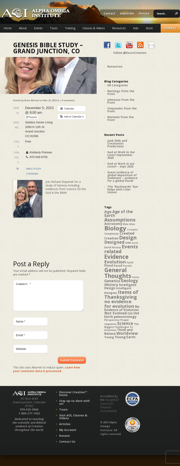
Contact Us (67, 446)
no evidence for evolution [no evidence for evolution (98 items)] (119, 303)
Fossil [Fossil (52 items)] (118, 265)
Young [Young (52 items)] (109, 337)
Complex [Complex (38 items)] (132, 229)
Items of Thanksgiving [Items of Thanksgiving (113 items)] (121, 294)
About (23, 28)
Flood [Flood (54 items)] (108, 265)
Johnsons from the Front (120, 101)
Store (149, 28)
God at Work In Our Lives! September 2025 (121, 155)
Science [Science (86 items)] (125, 323)
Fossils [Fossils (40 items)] (127, 265)
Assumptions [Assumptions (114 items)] (120, 219)
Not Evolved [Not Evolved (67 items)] (115, 313)
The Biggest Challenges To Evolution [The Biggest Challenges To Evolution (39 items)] (121, 327)
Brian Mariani (31, 100)
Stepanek (32, 174)
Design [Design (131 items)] (128, 237)
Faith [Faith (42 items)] (130, 262)
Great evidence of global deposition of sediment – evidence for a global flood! (122, 176)
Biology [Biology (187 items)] (115, 228)
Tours (54, 28)
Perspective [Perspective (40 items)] (112, 320)
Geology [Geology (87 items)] (129, 280)
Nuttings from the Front (120, 92)
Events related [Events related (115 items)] (121, 249)
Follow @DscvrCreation (129, 52)
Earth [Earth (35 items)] (135, 242)
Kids (136, 28)
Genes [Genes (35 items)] (135, 277)
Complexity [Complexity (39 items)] (111, 233)
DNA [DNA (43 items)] (128, 242)
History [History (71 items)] (111, 284)
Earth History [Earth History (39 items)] (112, 247)
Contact (109, 13)
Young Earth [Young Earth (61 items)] (125, 337)
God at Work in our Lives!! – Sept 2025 (120, 165)
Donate (144, 13)
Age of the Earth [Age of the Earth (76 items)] (118, 213)
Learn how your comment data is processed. (46, 374)
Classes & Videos (94, 28)
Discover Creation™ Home (73, 398)
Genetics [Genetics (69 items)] (112, 280)
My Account (67, 435)
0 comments (68, 100)
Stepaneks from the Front (122, 109)
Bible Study (33, 168)
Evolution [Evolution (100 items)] (115, 262)
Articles (64, 429)
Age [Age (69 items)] (108, 211)
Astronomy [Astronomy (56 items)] (113, 224)
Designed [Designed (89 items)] (114, 242)
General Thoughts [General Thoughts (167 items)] (117, 272)
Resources (119, 28)
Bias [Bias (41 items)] (125, 224)
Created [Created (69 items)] (127, 233)
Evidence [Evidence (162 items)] (116, 256)
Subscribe (127, 13)
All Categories (117, 85)
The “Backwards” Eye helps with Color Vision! (122, 189)
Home (8, 28)
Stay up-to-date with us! (74, 407)
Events (38, 28)
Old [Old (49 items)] (129, 313)
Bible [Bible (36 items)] (132, 224)
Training (70, 28)
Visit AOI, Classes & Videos (73, 421)
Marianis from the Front (120, 118)
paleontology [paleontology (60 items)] (125, 316)
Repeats (32, 117)
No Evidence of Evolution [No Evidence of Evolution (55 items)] (121, 308)
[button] (71, 117)
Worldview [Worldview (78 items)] (127, 333)
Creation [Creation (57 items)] (111, 238)
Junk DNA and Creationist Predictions (117, 143)
